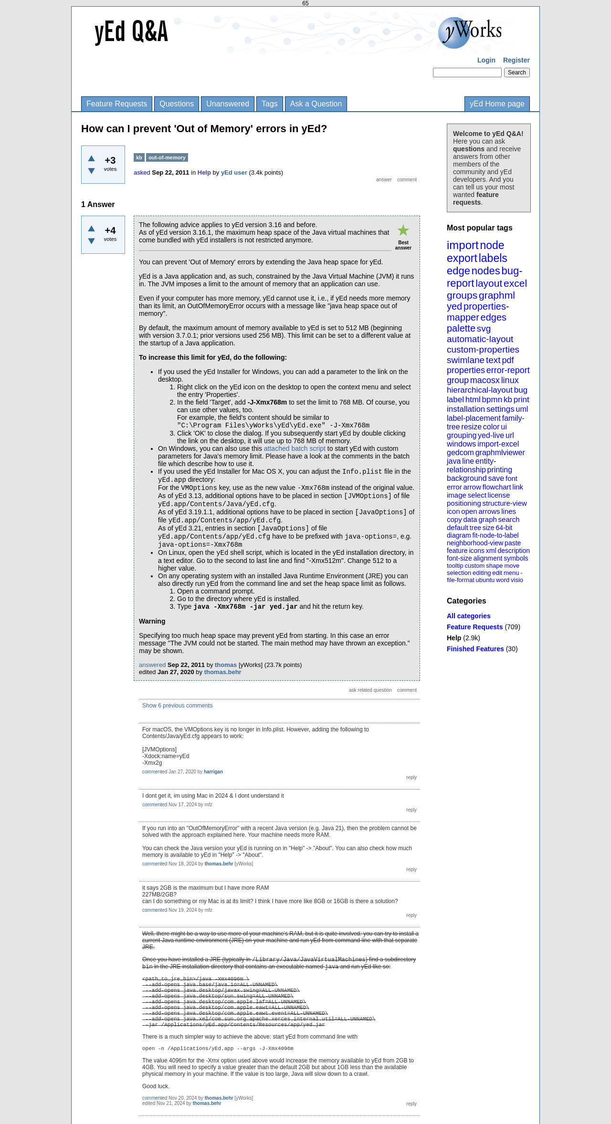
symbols (516, 558)
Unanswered (227, 104)
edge (458, 271)
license (499, 495)
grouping (461, 435)
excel (515, 283)
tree (475, 527)
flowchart (497, 487)
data (470, 519)
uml (522, 409)
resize (471, 427)
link (518, 487)
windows (461, 444)
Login (486, 60)
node (492, 245)
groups (462, 295)
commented (154, 771)
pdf (508, 360)
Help (454, 638)
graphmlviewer (500, 452)
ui (503, 427)
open (469, 511)
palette (461, 328)
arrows (489, 511)
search (509, 519)
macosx (485, 380)
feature (457, 550)
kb (508, 399)
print (521, 399)
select (477, 495)
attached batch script (295, 448)
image (456, 495)
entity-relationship (471, 465)
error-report (508, 370)
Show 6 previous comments (177, 705)
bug (520, 390)
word (502, 579)
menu (511, 572)
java (454, 461)
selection (459, 572)
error (454, 487)
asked (142, 172)
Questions (176, 104)
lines (508, 511)
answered (152, 664)
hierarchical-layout (480, 390)
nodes (486, 271)
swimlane (466, 360)
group (458, 380)
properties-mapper (478, 312)
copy (454, 519)
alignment (488, 558)
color (491, 427)
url (510, 435)
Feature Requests (116, 104)
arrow (472, 487)
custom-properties (483, 349)
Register (516, 60)
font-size (459, 558)
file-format (460, 579)
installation (466, 409)
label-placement (474, 418)
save (496, 478)
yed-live (491, 435)
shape (494, 565)
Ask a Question (316, 104)
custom (474, 565)
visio (517, 579)
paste (513, 543)
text (493, 360)
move (511, 565)
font (511, 478)
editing (482, 572)
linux (510, 380)
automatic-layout (480, 339)
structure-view (505, 503)
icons (477, 550)
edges (494, 317)
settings (500, 409)
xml (491, 550)
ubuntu (485, 579)
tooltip (455, 565)
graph (487, 519)
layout (488, 283)
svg (484, 328)
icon (453, 511)
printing (499, 470)
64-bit (503, 527)
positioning (464, 503)
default (457, 527)
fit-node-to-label (495, 535)
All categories (469, 616)
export (462, 258)
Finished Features (475, 649)
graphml (497, 295)
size (489, 527)
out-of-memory (167, 157)
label (455, 399)
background (467, 478)
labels (493, 258)
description (513, 550)
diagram (459, 535)
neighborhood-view (475, 543)
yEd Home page (497, 104)
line (468, 461)
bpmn (492, 399)
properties (466, 370)
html (473, 399)
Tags (270, 104)
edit (497, 572)
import (463, 245)
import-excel (498, 444)
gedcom (460, 452)
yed (454, 306)
